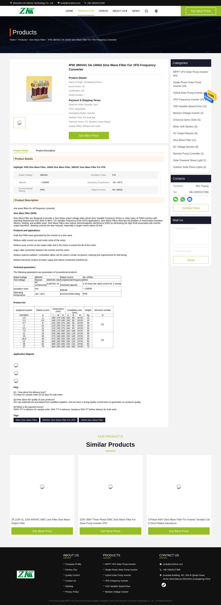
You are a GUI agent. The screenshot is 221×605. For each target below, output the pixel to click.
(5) (187, 120)
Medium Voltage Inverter (116, 592)
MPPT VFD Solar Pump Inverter (120, 564)
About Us (120, 11)
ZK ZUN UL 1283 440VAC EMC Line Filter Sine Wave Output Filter (40, 521)
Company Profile (73, 564)
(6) (185, 126)
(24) (188, 99)
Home (69, 11)
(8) (185, 147)
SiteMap (69, 586)
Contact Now (191, 208)
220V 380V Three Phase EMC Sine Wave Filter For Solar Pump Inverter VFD (108, 521)
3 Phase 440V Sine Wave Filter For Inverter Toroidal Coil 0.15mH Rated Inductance (179, 521)
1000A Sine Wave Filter (92, 420)
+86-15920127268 (94, 3)
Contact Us (70, 581)
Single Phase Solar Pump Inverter (121, 569)
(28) (187, 84)
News (136, 11)
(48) (190, 92)
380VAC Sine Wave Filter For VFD (59, 420)
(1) (188, 153)
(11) (184, 140)
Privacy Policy (72, 592)
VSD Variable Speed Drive (117, 586)
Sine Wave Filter (37, 40)
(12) (190, 106)
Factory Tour (71, 569)
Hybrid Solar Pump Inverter (118, 575)
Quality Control (72, 575)
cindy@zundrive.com (68, 3)
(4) (188, 113)
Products (86, 11)
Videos (103, 11)
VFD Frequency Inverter (116, 581)
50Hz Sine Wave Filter (26, 420)
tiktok (163, 585)
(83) (190, 74)
